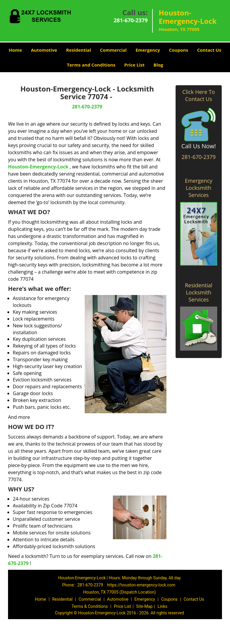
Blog (158, 65)
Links (162, 606)
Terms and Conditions (91, 65)
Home (15, 50)
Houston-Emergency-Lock (38, 166)
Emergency (148, 50)
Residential (78, 50)
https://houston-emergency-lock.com (141, 585)
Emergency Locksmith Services (198, 187)
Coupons (178, 50)
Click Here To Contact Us (198, 95)
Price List (134, 65)
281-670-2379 (131, 20)
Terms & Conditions (90, 606)
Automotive (44, 50)
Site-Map (144, 606)
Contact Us (209, 50)
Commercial (113, 50)
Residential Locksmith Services (198, 292)
